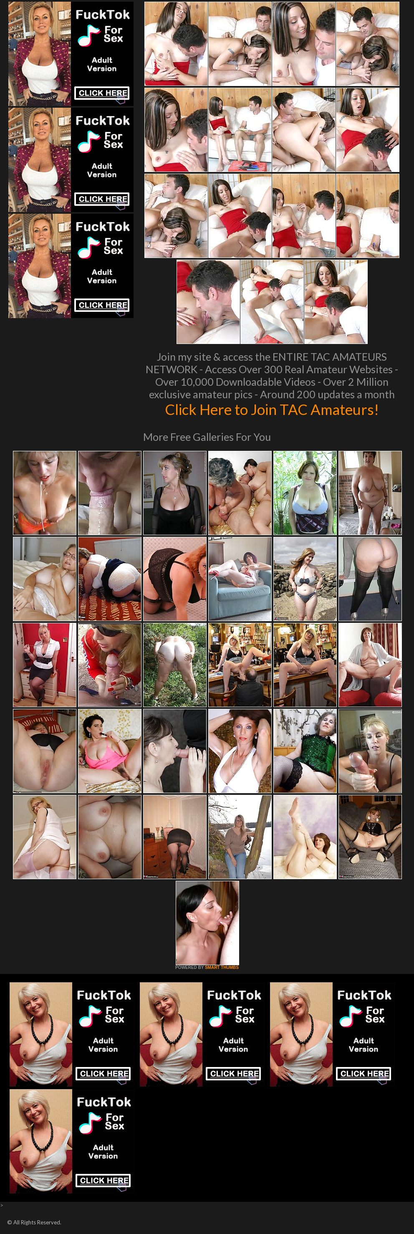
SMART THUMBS (222, 967)
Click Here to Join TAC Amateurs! (272, 409)
